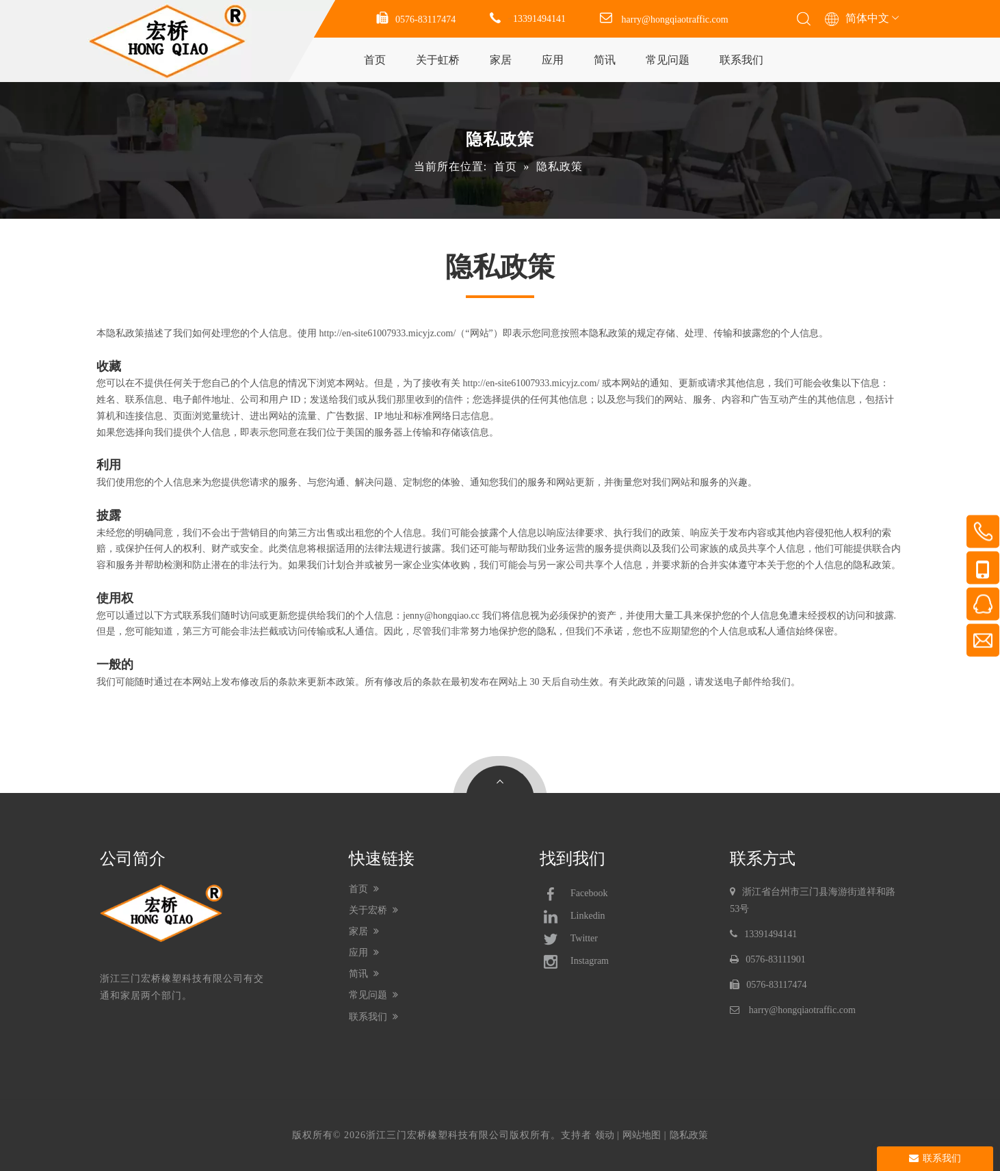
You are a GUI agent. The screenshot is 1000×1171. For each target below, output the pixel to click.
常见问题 (667, 60)
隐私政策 (689, 1135)
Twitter (569, 939)
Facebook (574, 894)
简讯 (605, 60)
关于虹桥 (438, 60)
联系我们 (741, 60)
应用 (553, 60)
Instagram (574, 962)
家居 (501, 60)
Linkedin (572, 917)
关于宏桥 (374, 910)
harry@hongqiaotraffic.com (675, 19)
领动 (604, 1135)
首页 (375, 60)
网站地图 (641, 1135)
